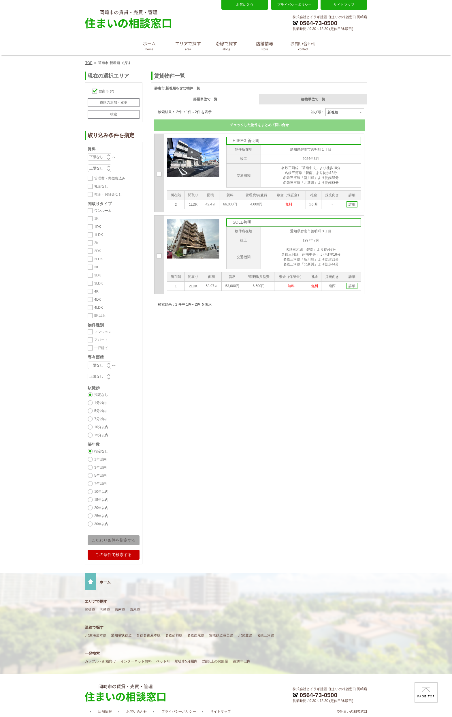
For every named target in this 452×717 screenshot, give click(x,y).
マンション (103, 332)
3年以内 (100, 467)
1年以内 (100, 459)
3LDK (98, 283)
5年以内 (100, 475)
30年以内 (101, 524)
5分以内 (100, 411)
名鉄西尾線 (195, 635)
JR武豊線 (245, 635)
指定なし (101, 395)
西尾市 (135, 609)
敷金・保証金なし (108, 194)
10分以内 (101, 427)
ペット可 (163, 661)
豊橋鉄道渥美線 (221, 635)
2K (96, 243)
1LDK (98, 235)
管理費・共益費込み (109, 178)
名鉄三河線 (265, 635)
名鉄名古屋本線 (148, 635)
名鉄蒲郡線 (173, 635)
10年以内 (101, 492)
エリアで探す (96, 601)
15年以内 (101, 500)
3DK (97, 275)
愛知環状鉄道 (121, 635)
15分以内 (101, 435)
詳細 (352, 204)
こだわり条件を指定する (113, 540)
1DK (97, 227)
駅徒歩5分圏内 (186, 661)
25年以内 (101, 516)
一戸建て (101, 348)
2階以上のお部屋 (215, 661)
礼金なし (101, 186)
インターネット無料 (136, 661)
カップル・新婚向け (100, 661)
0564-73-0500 (315, 23)
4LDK (98, 308)
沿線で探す (94, 627)
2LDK (98, 259)
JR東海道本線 (95, 635)
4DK (97, 299)
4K (96, 291)
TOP (88, 63)
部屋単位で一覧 (205, 99)
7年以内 (100, 484)
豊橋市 (90, 609)
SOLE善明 (242, 222)
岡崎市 (105, 609)
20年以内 (101, 508)
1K (96, 219)
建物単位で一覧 (313, 99)
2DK (97, 251)
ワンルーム (103, 211)
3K (96, 267)
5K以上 (100, 316)
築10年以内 (241, 661)
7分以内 (100, 419)
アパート (101, 340)
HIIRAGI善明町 (246, 140)
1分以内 (100, 403)
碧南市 (106, 91)
